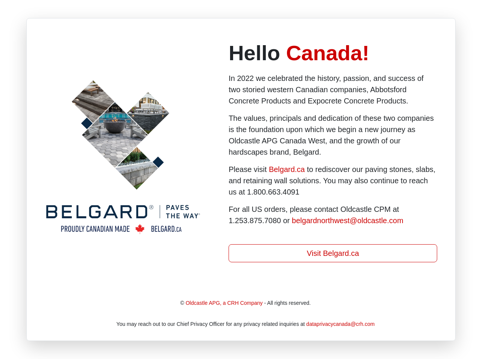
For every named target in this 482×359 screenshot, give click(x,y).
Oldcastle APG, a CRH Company (224, 303)
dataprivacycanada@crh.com (340, 324)
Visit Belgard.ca (333, 253)
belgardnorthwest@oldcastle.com (347, 220)
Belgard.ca (287, 169)
